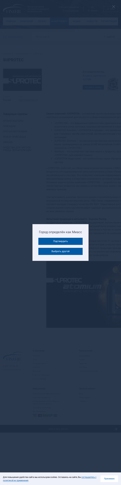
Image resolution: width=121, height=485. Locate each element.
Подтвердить (60, 241)
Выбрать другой (60, 251)
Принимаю (109, 478)
